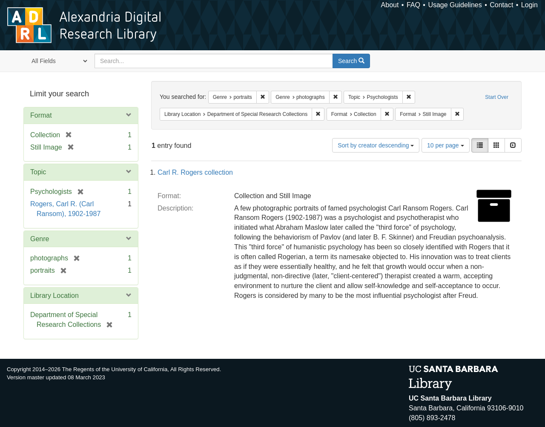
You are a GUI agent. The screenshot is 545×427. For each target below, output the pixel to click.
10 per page (445, 145)
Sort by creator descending (376, 145)
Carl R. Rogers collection (195, 172)
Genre (39, 238)
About (390, 5)
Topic (38, 172)
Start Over (496, 97)
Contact (501, 5)
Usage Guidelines (455, 5)
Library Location (54, 295)
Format (41, 115)
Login (529, 5)
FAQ (413, 5)
